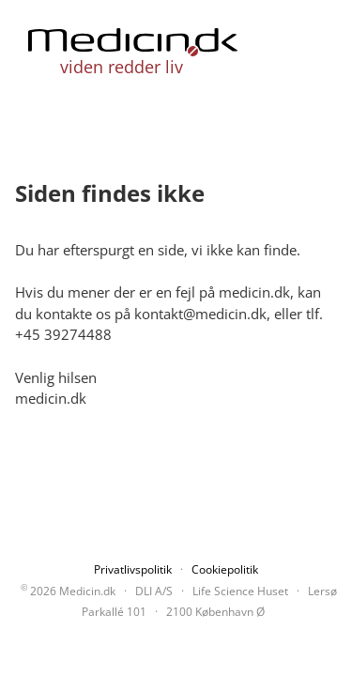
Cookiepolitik (224, 570)
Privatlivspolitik (133, 570)
